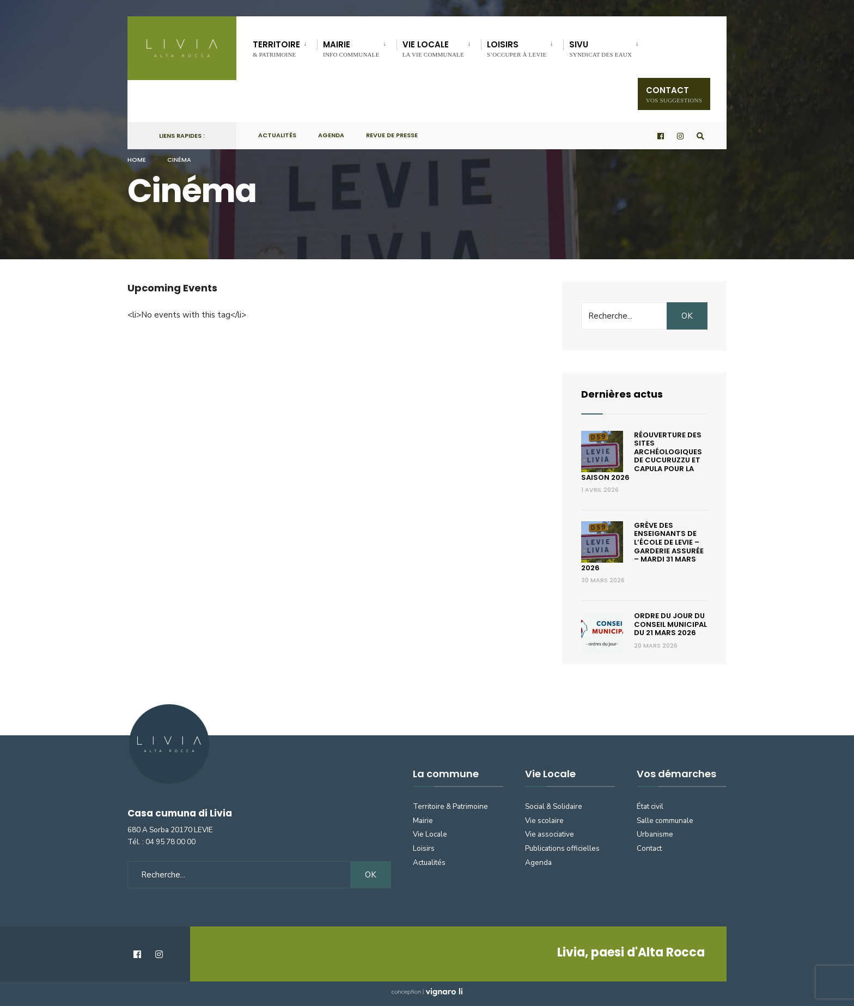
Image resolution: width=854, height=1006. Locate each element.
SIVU (600, 48)
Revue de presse (392, 135)
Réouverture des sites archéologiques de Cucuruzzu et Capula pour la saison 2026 (641, 456)
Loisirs (516, 48)
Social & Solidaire (553, 806)
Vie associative (549, 834)
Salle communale (665, 820)
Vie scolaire (544, 820)
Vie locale (433, 48)
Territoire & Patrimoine (450, 806)
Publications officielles (562, 848)
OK (687, 315)
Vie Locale (430, 834)
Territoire (276, 48)
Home (136, 159)
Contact (674, 93)
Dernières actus (622, 394)
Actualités (277, 135)
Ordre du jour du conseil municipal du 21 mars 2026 (670, 624)
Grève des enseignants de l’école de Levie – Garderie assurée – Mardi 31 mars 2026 (642, 546)
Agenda (331, 135)
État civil (650, 806)
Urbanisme (655, 834)
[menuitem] (285, 47)
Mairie (351, 48)
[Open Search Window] (700, 135)
